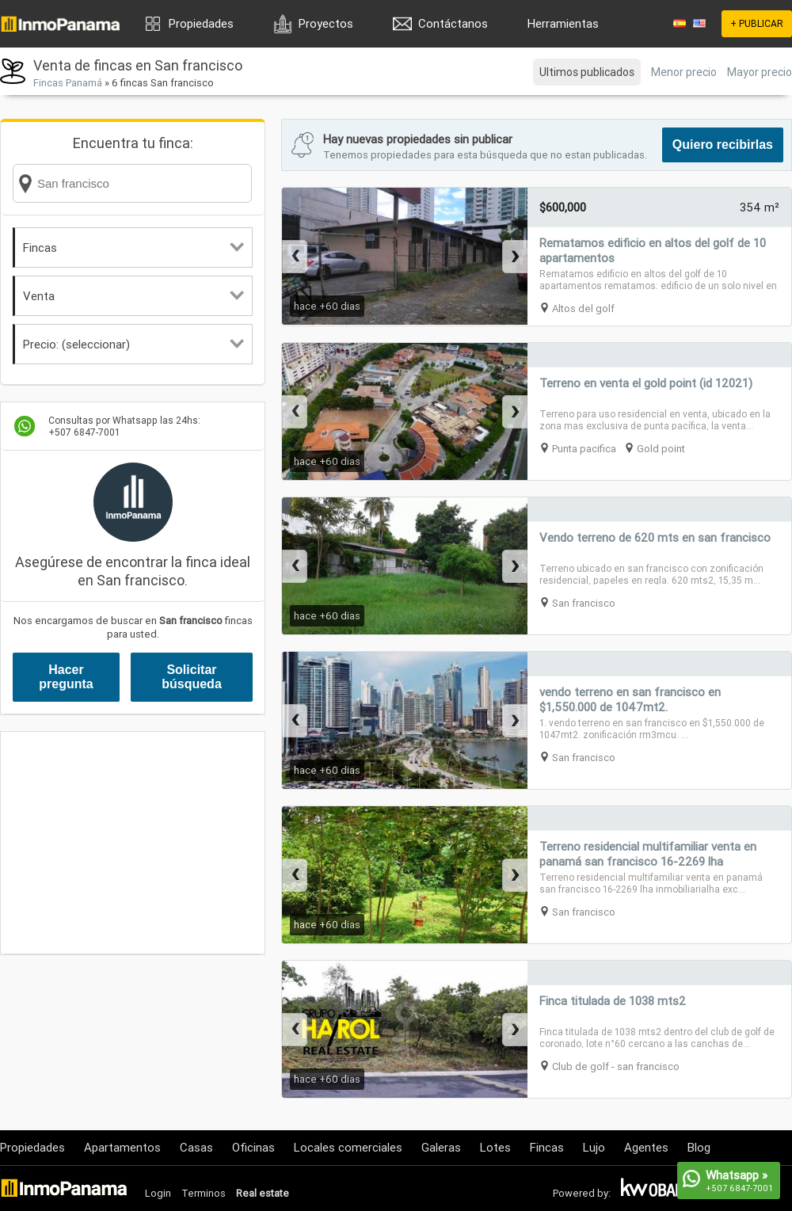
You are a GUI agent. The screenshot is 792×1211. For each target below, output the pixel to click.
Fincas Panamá (67, 82)
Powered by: (582, 1193)
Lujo (594, 1147)
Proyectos (326, 23)
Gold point (661, 448)
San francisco (583, 603)
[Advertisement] (133, 843)
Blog (698, 1147)
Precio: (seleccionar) (133, 344)
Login (158, 1193)
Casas (196, 1147)
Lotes (495, 1147)
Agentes (646, 1147)
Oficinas (253, 1147)
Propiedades (201, 23)
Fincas (133, 247)
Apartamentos (122, 1147)
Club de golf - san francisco (616, 1066)
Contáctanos (453, 23)
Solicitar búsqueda (192, 677)
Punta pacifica (584, 448)
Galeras (441, 1147)
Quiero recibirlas (722, 144)
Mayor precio (759, 72)
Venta (133, 295)
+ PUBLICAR (756, 23)
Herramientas (563, 23)
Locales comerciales (348, 1147)
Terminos (203, 1193)
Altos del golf (583, 308)
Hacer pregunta (66, 677)
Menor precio (684, 72)
